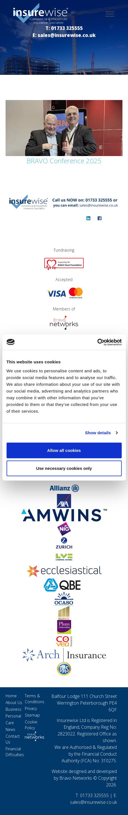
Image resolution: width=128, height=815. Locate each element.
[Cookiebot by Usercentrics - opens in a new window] (97, 342)
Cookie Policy (31, 724)
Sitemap (32, 715)
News (10, 729)
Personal (13, 716)
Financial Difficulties (15, 751)
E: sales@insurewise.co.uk (64, 35)
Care (10, 722)
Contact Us (13, 739)
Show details (98, 432)
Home (11, 695)
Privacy (31, 708)
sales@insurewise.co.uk (93, 802)
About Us (14, 702)
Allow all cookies (64, 450)
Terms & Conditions (34, 698)
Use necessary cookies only (64, 468)
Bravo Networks (75, 778)
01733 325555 (94, 795)
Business (13, 709)
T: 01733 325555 (64, 28)
